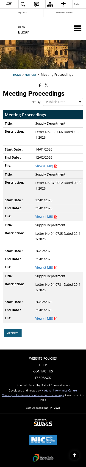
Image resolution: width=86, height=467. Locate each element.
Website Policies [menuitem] (43, 358)
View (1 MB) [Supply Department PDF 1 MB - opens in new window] (46, 216)
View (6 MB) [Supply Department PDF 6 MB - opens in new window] (46, 166)
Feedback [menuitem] (43, 377)
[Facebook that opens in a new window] (40, 85)
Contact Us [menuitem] (43, 371)
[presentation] (63, 102)
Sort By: (35, 102)
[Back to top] (74, 455)
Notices (30, 74)
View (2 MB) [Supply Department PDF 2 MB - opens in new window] (46, 267)
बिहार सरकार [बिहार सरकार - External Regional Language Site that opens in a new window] (22, 12)
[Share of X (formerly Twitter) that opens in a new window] (46, 85)
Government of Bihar (63, 12)
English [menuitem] (77, 4)
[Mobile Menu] (78, 28)
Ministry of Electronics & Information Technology (33, 395)
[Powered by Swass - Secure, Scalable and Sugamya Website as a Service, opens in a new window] (43, 423)
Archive (13, 333)
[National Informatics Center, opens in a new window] (43, 440)
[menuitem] (9, 4)
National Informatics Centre (59, 390)
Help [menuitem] (43, 365)
